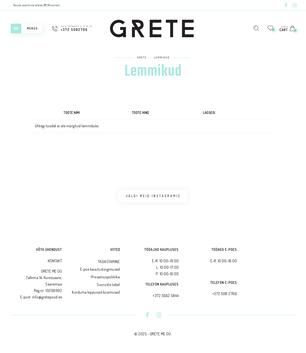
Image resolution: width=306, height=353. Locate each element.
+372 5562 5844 (166, 296)
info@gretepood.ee (47, 298)
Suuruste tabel (108, 285)
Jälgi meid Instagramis (153, 197)
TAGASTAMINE (109, 262)
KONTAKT (55, 262)
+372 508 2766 (224, 295)
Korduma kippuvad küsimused (96, 293)
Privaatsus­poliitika (105, 278)
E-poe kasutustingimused (100, 270)
